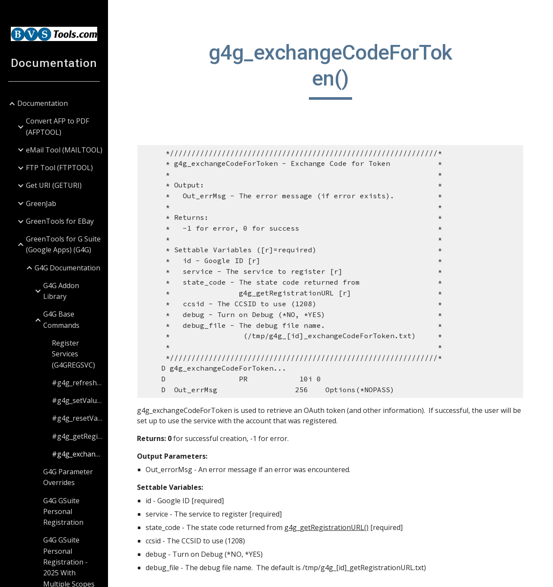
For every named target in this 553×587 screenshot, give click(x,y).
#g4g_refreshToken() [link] (77, 382)
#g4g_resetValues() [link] (77, 418)
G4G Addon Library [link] (61, 291)
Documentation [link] (42, 103)
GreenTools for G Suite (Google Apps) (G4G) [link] (63, 244)
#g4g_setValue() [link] (77, 400)
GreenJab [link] (41, 203)
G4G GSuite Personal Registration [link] (63, 511)
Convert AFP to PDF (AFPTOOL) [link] (57, 126)
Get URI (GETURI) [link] (54, 185)
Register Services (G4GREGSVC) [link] (73, 354)
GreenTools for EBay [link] (60, 221)
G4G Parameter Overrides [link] (68, 477)
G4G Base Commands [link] (61, 319)
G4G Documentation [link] (67, 268)
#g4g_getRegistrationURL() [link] (77, 436)
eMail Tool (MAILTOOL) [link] (64, 150)
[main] (330, 69)
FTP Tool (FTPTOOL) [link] (59, 167)
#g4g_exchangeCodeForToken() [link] (77, 454)
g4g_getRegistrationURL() (327, 527)
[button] (542, 12)
